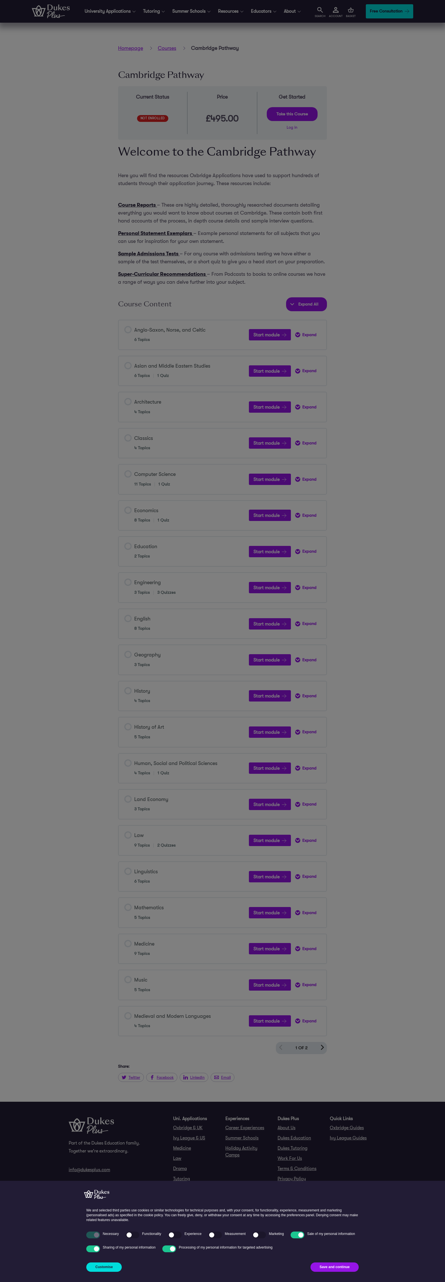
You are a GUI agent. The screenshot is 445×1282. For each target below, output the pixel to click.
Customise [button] (104, 1267)
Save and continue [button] (335, 1267)
